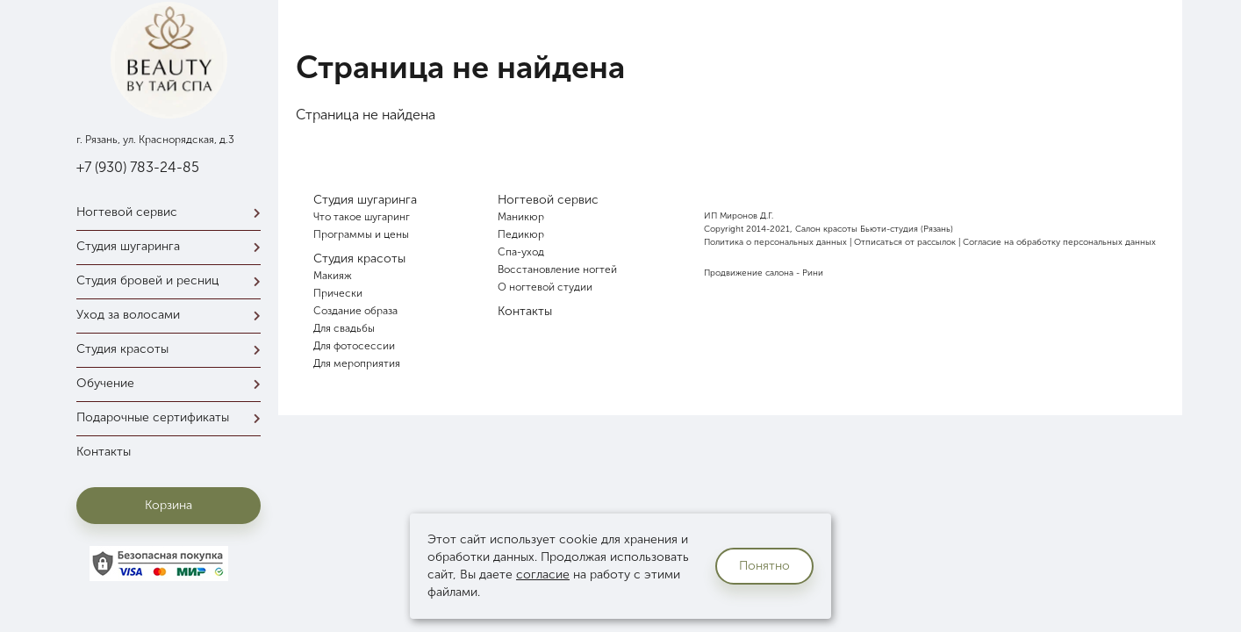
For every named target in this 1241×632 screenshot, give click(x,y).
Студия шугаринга (172, 246)
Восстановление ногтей (557, 269)
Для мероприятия (356, 363)
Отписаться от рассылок (905, 242)
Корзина (168, 505)
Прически (337, 293)
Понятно (764, 565)
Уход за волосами (172, 314)
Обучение (172, 383)
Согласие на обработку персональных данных (1059, 242)
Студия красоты (172, 348)
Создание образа (355, 311)
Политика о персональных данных (775, 242)
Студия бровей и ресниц (172, 280)
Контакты (103, 451)
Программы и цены (361, 234)
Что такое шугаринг (361, 217)
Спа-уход (521, 252)
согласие (543, 574)
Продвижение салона (748, 273)
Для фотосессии (354, 346)
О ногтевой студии (545, 287)
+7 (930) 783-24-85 (137, 167)
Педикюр (521, 234)
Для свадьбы (344, 328)
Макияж (332, 275)
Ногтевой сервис (172, 212)
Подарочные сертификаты (172, 417)
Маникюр (521, 217)
